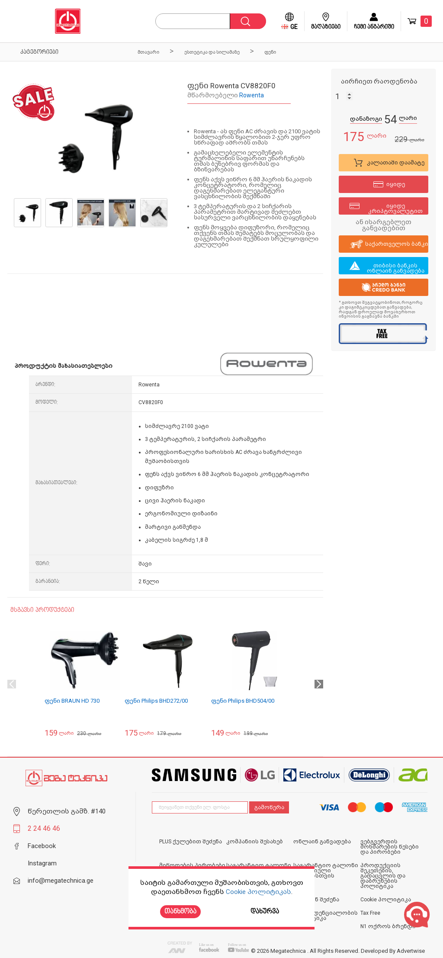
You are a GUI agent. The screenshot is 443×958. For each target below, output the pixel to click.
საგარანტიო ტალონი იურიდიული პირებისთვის (325, 870)
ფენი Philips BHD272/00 (156, 701)
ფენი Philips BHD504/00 (242, 701)
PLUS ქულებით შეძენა (190, 842)
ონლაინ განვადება (322, 842)
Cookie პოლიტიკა (385, 900)
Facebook (42, 846)
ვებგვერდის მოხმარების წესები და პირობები (389, 847)
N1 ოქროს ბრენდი (388, 926)
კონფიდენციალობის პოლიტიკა (325, 915)
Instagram (42, 863)
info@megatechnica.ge (60, 880)
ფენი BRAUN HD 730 (72, 701)
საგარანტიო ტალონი (258, 865)
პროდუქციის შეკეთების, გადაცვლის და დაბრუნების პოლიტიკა (382, 875)
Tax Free (370, 913)
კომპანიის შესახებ (254, 842)
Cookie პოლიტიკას (258, 892)
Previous (11, 684)
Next (319, 684)
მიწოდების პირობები (192, 865)
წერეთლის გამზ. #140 (67, 811)
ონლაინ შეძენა (316, 900)
